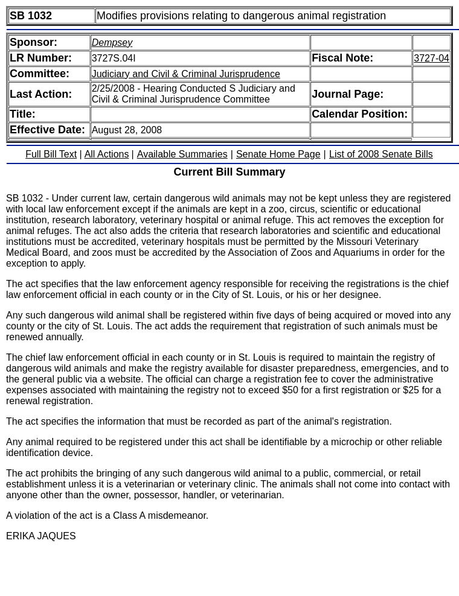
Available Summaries (182, 154)
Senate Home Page (278, 154)
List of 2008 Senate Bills (381, 154)
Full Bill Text (51, 154)
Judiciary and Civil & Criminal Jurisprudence (186, 74)
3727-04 (431, 58)
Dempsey (112, 42)
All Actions (107, 154)
